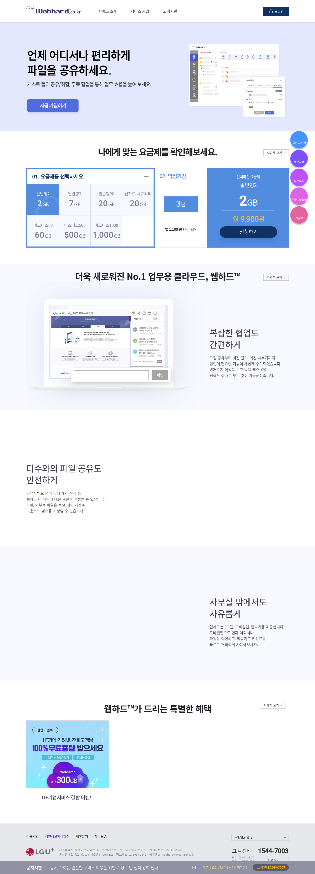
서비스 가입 (140, 11)
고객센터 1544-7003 (271, 867)
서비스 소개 (107, 11)
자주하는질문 (299, 199)
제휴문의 (82, 836)
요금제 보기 (274, 152)
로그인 (279, 11)
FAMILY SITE (243, 837)
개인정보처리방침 (57, 836)
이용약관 (32, 836)
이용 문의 (273, 860)
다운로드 (299, 180)
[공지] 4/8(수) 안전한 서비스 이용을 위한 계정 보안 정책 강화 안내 (103, 867)
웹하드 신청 (299, 142)
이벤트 (299, 218)
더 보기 (194, 867)
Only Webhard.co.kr (53, 10)
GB (43, 200)
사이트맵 (100, 836)
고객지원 (170, 11)
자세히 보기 (274, 277)
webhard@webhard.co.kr (178, 854)
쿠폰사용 (299, 162)
